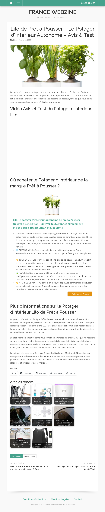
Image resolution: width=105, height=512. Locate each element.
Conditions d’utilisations (34, 499)
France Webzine (52, 12)
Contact (78, 499)
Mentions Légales (60, 499)
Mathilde (14, 40)
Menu (17, 3)
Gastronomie (29, 456)
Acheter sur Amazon (81, 294)
